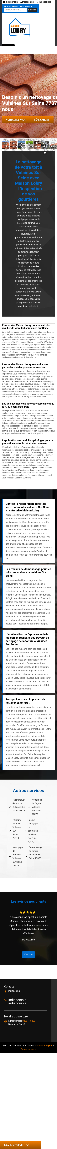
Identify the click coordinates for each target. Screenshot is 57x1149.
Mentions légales (44, 1045)
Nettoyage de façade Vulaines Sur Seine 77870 (37, 807)
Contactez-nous (16, 119)
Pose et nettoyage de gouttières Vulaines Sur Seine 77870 (33, 831)
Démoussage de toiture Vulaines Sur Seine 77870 (35, 853)
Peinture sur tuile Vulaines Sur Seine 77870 (17, 829)
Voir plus (28, 954)
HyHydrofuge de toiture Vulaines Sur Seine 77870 (19, 805)
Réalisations (41, 119)
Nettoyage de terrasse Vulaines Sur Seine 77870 (18, 856)
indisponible (10, 2)
